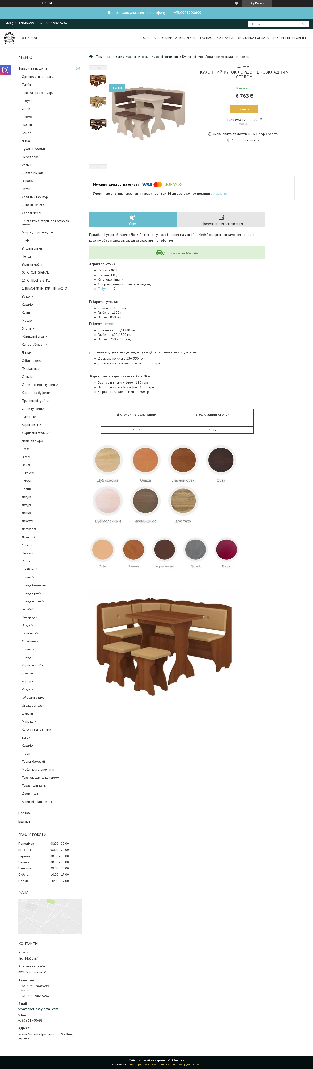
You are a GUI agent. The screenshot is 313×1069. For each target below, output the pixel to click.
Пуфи (26, 189)
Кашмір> (28, 304)
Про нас (205, 38)
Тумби (26, 85)
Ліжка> (26, 352)
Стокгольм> (30, 641)
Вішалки (28, 181)
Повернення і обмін (289, 38)
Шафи (26, 240)
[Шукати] (304, 24)
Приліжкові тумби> (35, 401)
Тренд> (27, 657)
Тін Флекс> (30, 569)
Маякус (27, 545)
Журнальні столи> (34, 336)
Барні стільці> (31, 425)
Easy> (26, 737)
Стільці (26, 165)
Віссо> (26, 457)
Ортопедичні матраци (38, 77)
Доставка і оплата (253, 38)
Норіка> (27, 553)
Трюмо (27, 117)
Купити (244, 109)
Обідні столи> (32, 360)
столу (109, 323)
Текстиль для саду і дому (40, 777)
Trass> (26, 449)
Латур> (27, 505)
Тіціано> (28, 577)
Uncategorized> (33, 705)
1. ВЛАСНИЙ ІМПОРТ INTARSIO (44, 288)
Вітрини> (28, 328)
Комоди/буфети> (34, 344)
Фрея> (27, 753)
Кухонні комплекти (165, 56)
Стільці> (27, 376)
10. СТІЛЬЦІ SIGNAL (36, 280)
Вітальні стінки (32, 248)
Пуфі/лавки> (31, 368)
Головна (149, 38)
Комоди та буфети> (36, 393)
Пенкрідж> (30, 617)
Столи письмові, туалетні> (40, 385)
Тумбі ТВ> (29, 417)
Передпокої (31, 157)
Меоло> (28, 320)
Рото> (26, 561)
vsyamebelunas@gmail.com (38, 1009)
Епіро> (26, 481)
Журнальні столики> (36, 433)
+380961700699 (187, 12)
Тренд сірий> (31, 593)
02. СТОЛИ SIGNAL (35, 272)
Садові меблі (31, 213)
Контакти (225, 38)
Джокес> (28, 473)
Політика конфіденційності (184, 1064)
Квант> (27, 312)
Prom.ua (178, 1060)
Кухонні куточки (33, 149)
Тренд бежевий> (34, 585)
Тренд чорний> (33, 601)
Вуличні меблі (32, 264)
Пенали (27, 256)
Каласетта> (30, 633)
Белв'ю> (28, 609)
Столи (26, 109)
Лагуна (27, 497)
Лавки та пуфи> (33, 441)
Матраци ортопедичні (38, 232)
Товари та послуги (176, 38)
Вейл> (26, 465)
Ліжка (26, 141)
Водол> (27, 296)
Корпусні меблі (33, 665)
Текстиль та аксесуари (38, 93)
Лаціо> (27, 513)
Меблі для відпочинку (38, 769)
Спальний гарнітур (35, 197)
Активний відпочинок (37, 801)
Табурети (28, 101)
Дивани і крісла (33, 205)
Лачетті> (28, 521)
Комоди (27, 133)
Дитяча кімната (33, 173)
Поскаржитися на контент (147, 1064)
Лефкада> (29, 529)
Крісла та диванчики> (37, 729)
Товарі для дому (34, 785)
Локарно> (29, 537)
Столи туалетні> (33, 409)
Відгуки (24, 821)
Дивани (27, 673)
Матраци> (29, 721)
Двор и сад (30, 793)
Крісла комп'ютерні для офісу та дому (45, 222)
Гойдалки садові (33, 697)
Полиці (27, 125)
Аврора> (28, 681)
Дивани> (28, 713)
